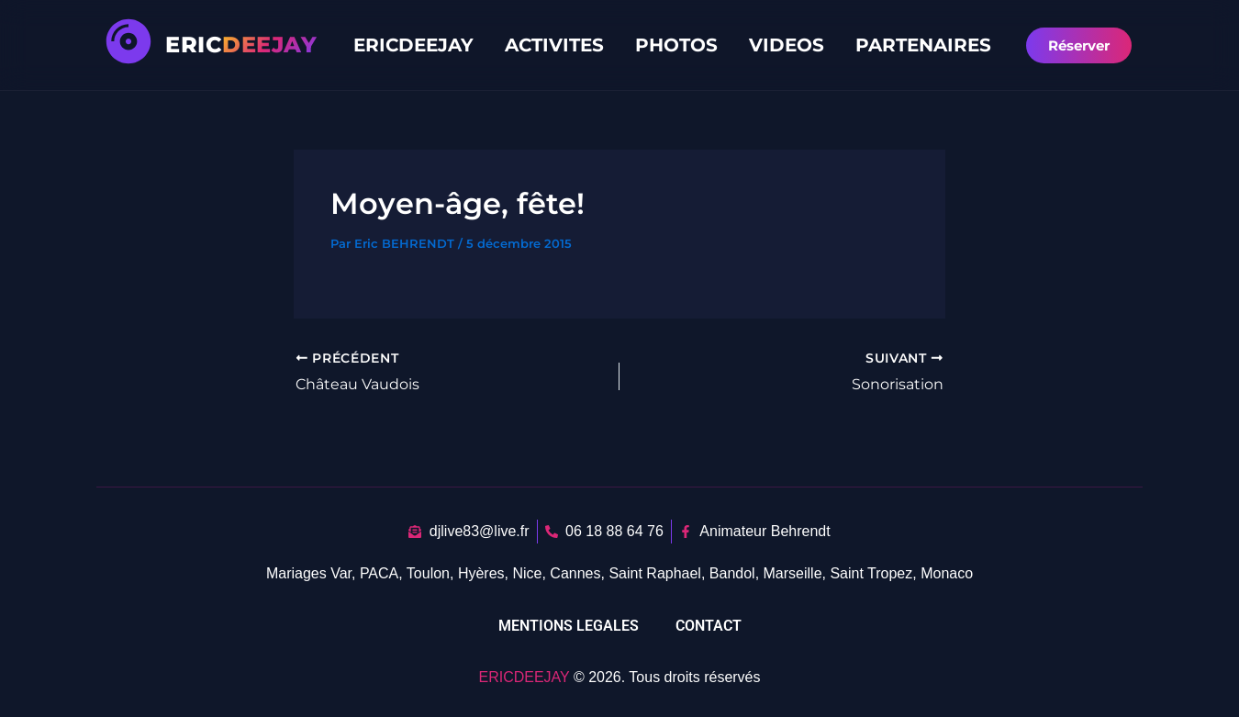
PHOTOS (676, 45)
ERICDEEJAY (413, 45)
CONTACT (708, 625)
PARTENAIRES (923, 45)
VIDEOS (786, 45)
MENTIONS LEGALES (568, 625)
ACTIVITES (554, 45)
